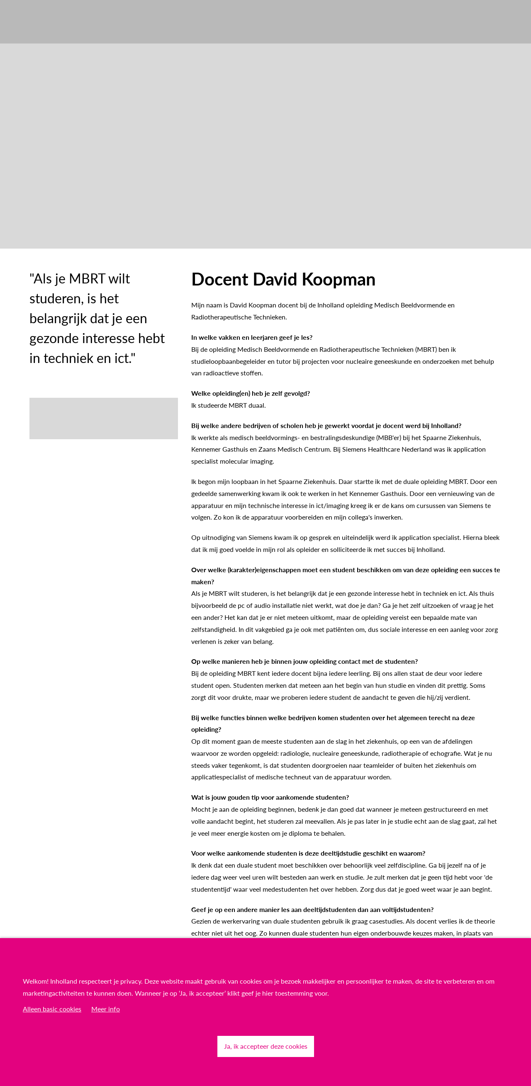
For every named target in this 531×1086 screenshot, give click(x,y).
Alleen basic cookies (52, 1009)
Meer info (105, 1009)
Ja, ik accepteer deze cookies (265, 1046)
